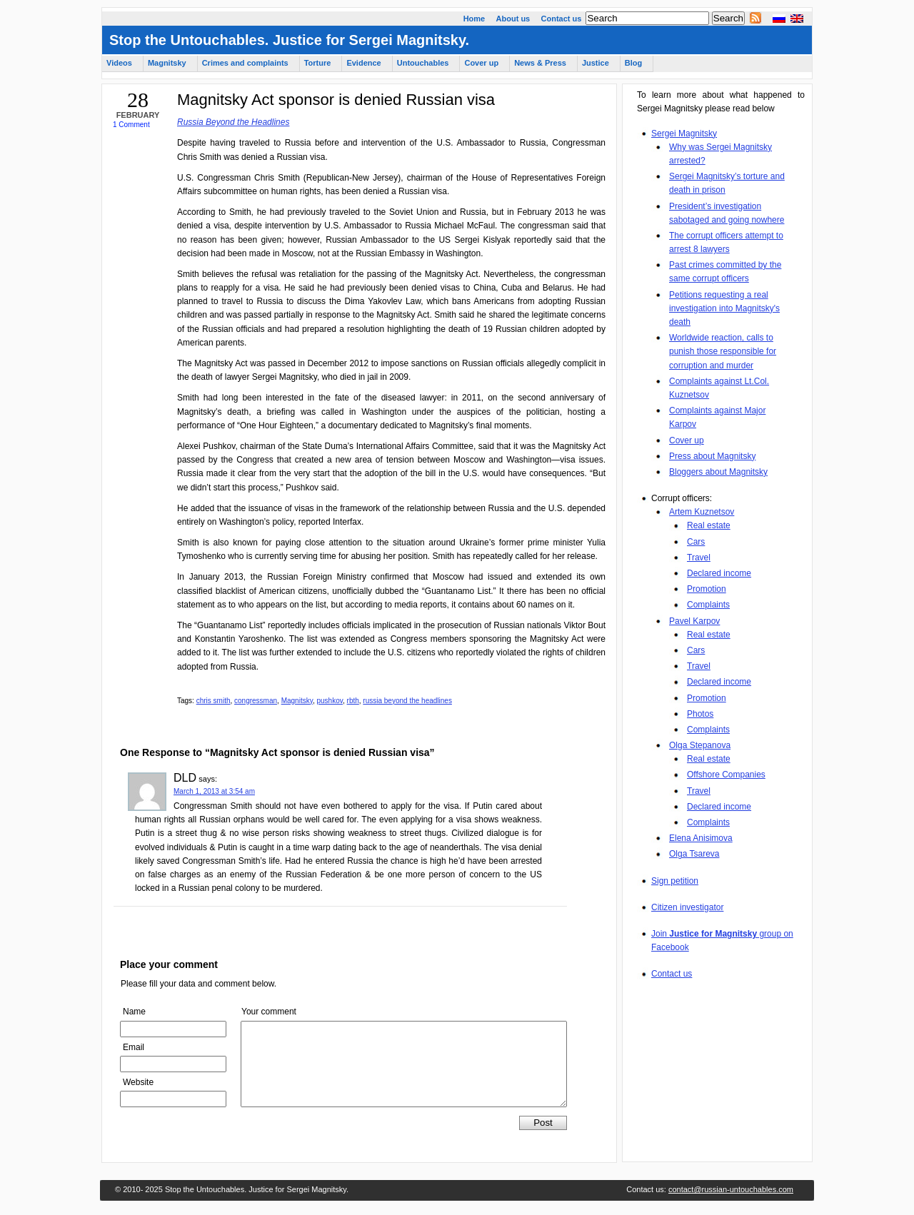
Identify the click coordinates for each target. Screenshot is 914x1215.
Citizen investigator (687, 907)
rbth (353, 701)
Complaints (708, 605)
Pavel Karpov (694, 621)
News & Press (540, 63)
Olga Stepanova (699, 745)
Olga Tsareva (694, 854)
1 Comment (131, 124)
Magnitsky (297, 701)
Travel (698, 558)
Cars (696, 542)
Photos (700, 714)
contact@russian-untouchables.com (730, 1189)
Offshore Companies (726, 775)
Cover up (686, 440)
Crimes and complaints (245, 63)
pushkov (329, 701)
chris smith (213, 701)
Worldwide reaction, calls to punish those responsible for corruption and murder (722, 351)
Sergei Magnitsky (684, 133)
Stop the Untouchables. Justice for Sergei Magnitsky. (289, 40)
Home (474, 18)
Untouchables (423, 63)
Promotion (706, 589)
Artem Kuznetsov (701, 512)
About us (513, 18)
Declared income (719, 573)
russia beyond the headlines (407, 701)
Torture (317, 63)
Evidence (363, 63)
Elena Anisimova (701, 838)
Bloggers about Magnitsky (718, 472)
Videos (119, 63)
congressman (255, 701)
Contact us (561, 18)
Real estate (708, 525)
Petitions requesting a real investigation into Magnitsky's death (724, 308)
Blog (633, 63)
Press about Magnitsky (712, 456)
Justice (595, 63)
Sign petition (674, 881)
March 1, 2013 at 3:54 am (214, 791)
